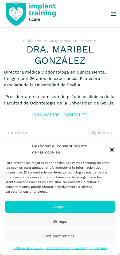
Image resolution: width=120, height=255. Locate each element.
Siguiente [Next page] (101, 132)
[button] (112, 149)
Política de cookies (28, 248)
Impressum (98, 248)
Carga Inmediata (63, 41)
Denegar (60, 221)
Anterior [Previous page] (17, 132)
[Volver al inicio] (30, 13)
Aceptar (60, 206)
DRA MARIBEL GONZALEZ (60, 114)
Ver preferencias (60, 236)
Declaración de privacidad (66, 248)
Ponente (88, 41)
